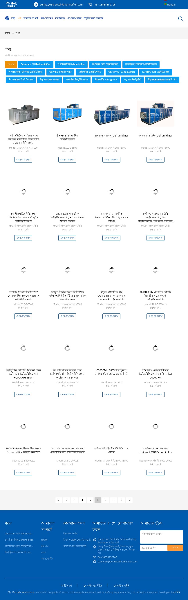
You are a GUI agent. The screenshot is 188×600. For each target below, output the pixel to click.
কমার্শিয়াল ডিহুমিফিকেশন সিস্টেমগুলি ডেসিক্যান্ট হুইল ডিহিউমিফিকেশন (23, 217)
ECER (177, 592)
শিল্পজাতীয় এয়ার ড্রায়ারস (106, 79)
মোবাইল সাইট (121, 585)
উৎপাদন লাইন (70, 533)
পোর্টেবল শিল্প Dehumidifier (71, 64)
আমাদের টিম (47, 558)
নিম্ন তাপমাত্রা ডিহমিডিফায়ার (20, 79)
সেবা (43, 552)
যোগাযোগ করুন (74, 18)
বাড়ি (10, 18)
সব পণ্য (11, 64)
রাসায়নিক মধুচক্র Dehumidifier (111, 135)
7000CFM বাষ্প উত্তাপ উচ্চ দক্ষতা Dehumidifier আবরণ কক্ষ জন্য (23, 450)
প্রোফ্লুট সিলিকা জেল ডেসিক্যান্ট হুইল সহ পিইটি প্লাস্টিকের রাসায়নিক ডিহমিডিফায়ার (67, 295)
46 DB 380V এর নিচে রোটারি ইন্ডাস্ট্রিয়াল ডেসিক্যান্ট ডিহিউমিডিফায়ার (155, 295)
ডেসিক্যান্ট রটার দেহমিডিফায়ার (155, 71)
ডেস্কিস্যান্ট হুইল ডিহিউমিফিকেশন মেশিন (111, 450)
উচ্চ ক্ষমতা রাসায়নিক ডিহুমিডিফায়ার (67, 137)
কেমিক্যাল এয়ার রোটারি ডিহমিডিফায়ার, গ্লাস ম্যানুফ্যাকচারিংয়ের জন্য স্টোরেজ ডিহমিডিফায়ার (155, 219)
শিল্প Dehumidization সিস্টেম (162, 79)
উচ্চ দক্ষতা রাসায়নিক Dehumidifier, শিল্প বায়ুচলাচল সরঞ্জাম (111, 217)
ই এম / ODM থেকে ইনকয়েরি (77, 539)
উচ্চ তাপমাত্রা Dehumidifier (121, 71)
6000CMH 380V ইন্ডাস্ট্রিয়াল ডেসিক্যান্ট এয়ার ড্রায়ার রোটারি (111, 372)
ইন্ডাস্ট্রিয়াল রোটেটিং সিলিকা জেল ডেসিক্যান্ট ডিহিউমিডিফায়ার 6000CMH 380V (23, 373)
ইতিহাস (45, 546)
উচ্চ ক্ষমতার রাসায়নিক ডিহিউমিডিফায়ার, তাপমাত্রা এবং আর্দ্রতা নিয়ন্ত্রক (67, 217)
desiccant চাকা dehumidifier (36, 64)
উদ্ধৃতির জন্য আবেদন (93, 18)
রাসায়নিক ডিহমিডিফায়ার (77, 79)
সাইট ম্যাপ (66, 585)
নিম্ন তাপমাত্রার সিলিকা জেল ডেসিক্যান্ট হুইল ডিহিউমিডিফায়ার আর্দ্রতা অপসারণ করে (67, 373)
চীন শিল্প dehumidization (21, 592)
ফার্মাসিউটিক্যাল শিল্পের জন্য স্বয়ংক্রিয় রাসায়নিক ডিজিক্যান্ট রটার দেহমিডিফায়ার (23, 139)
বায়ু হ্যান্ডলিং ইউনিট (132, 79)
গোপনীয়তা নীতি (93, 585)
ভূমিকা (44, 540)
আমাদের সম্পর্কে (31, 18)
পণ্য (19, 18)
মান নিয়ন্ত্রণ (60, 18)
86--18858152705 (105, 4)
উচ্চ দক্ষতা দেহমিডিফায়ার (60, 71)
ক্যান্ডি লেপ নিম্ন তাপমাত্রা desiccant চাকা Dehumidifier (155, 450)
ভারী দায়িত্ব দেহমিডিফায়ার (90, 71)
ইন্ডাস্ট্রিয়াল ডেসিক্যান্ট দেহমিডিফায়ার (141, 64)
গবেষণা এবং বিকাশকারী (74, 546)
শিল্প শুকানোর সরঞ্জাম (49, 79)
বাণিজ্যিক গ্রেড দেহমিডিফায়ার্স (105, 64)
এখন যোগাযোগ (23, 159)
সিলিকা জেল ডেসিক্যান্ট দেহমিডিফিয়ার (25, 71)
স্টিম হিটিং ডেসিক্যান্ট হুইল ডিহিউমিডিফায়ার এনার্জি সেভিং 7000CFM (155, 373)
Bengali (171, 4)
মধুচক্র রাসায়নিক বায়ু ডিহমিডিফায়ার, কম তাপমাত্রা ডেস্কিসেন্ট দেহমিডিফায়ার (111, 295)
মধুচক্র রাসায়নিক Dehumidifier (155, 135)
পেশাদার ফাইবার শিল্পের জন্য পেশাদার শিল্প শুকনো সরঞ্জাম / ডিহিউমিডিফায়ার (23, 295)
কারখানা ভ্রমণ (47, 18)
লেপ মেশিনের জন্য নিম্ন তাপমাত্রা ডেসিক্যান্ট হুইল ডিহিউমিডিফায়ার (67, 450)
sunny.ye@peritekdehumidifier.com (61, 4)
